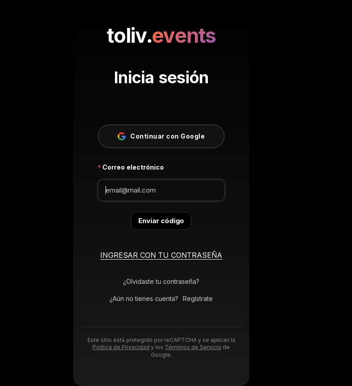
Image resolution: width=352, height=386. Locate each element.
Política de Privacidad (121, 347)
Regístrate (198, 298)
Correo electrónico (133, 167)
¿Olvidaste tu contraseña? (161, 281)
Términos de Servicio (193, 347)
